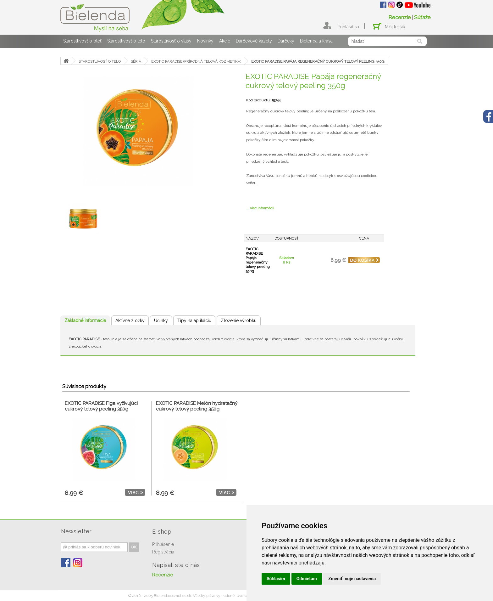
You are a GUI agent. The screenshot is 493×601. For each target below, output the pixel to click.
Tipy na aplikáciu (194, 320)
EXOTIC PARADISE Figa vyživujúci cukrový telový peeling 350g (101, 406)
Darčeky (286, 40)
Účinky (161, 320)
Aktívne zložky (130, 320)
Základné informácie (85, 320)
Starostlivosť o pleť (82, 40)
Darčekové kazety (254, 40)
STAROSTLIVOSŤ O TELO (100, 61)
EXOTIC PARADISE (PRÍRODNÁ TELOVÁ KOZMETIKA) (196, 61)
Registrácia (163, 551)
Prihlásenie (163, 544)
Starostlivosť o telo (126, 40)
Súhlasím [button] (276, 578)
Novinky (205, 40)
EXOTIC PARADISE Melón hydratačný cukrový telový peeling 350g (196, 406)
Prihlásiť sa (348, 26)
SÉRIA (136, 61)
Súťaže (422, 17)
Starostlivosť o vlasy (171, 40)
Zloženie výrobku (239, 320)
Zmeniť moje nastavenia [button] (352, 578)
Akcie (224, 40)
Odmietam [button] (306, 578)
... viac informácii (260, 208)
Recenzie (399, 17)
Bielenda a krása (316, 40)
